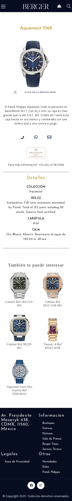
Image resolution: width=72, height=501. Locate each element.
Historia (47, 428)
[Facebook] (31, 485)
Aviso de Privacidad (17, 461)
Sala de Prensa (51, 438)
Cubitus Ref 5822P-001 (19, 346)
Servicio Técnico (52, 449)
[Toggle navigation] (3, 6)
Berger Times (50, 444)
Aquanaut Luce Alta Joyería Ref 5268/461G (19, 390)
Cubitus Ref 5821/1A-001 (19, 303)
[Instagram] (40, 485)
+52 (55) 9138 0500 (51, 165)
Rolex (45, 467)
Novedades (49, 461)
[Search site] (69, 7)
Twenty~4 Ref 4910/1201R (53, 346)
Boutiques (48, 423)
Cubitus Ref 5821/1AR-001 (52, 303)
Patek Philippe (51, 472)
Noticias (47, 433)
